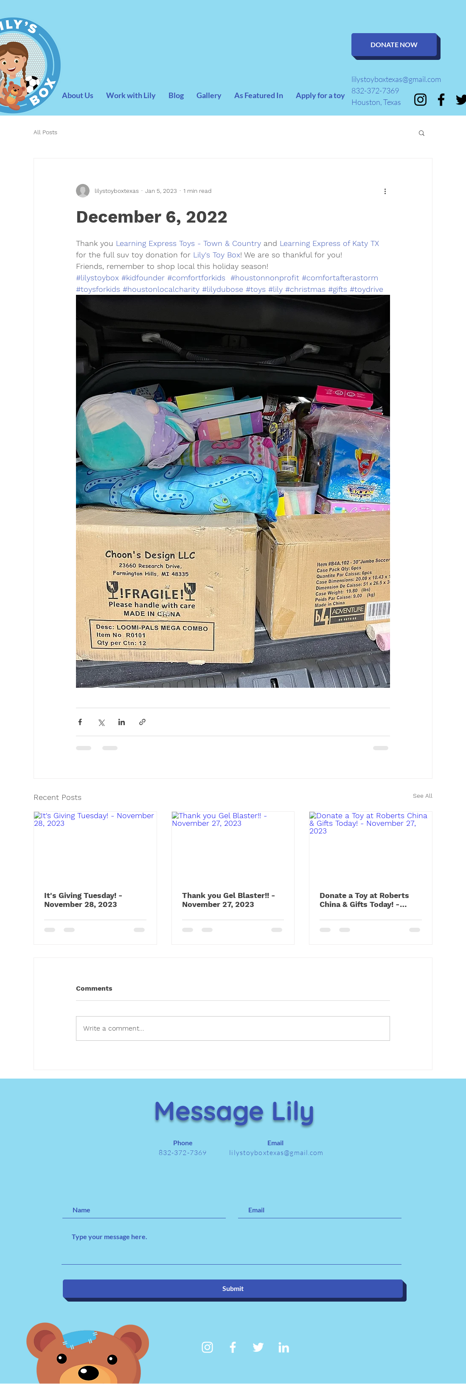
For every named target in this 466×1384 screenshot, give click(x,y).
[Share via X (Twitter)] (101, 722)
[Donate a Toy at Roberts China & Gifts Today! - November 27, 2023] (370, 846)
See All (422, 795)
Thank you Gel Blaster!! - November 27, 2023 (228, 900)
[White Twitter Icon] (258, 1347)
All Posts (45, 132)
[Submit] (233, 1288)
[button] (422, 132)
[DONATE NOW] (394, 44)
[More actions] (385, 191)
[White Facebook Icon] (232, 1347)
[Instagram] (420, 99)
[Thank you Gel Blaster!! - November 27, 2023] (233, 846)
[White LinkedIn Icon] (283, 1347)
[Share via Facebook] (80, 722)
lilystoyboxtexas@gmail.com (396, 79)
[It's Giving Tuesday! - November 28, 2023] (95, 846)
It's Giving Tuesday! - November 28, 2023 (83, 900)
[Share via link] (142, 722)
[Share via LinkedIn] (122, 722)
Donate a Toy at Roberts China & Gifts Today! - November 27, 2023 (364, 900)
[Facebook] (441, 99)
